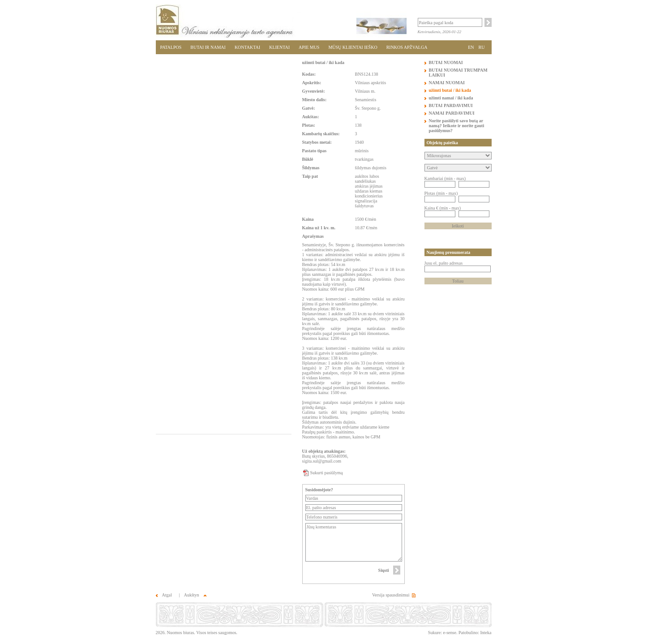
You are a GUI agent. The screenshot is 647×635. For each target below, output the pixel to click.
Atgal (164, 594)
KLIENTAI (279, 47)
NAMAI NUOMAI (447, 82)
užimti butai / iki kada (323, 62)
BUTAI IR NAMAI (208, 47)
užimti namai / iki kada (451, 97)
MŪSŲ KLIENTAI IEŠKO (352, 47)
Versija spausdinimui (391, 594)
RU (482, 47)
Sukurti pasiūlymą (326, 472)
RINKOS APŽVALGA (407, 47)
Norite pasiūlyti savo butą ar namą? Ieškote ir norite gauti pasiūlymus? (456, 125)
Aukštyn (195, 594)
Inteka (486, 632)
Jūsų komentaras (354, 542)
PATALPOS (171, 47)
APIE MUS (309, 47)
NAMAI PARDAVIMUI (452, 113)
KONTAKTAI (247, 47)
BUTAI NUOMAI (446, 62)
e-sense (449, 632)
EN (471, 47)
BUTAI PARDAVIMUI (451, 105)
